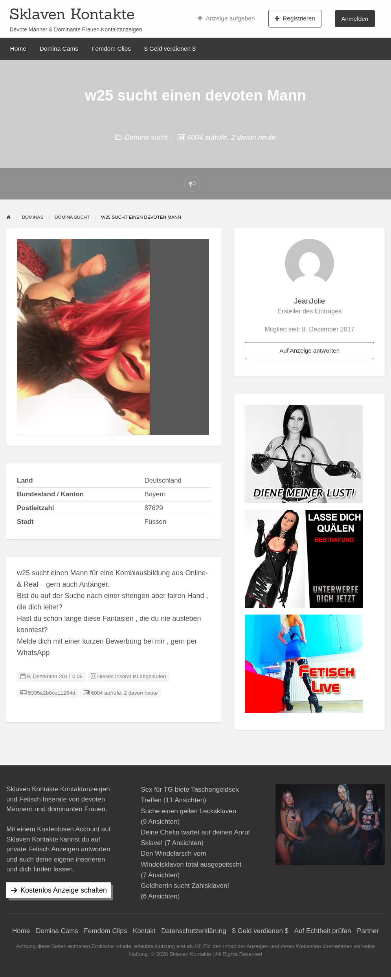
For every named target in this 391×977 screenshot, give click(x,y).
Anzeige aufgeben (226, 18)
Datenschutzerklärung (193, 931)
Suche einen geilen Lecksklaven (188, 811)
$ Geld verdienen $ (170, 48)
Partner (368, 931)
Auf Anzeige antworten (309, 350)
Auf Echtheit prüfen (322, 931)
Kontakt (144, 931)
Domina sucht (146, 137)
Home (18, 48)
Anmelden (354, 18)
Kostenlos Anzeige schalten (63, 890)
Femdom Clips (111, 48)
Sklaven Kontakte (71, 13)
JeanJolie (309, 301)
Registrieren (295, 18)
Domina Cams (59, 48)
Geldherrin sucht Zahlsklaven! (185, 885)
